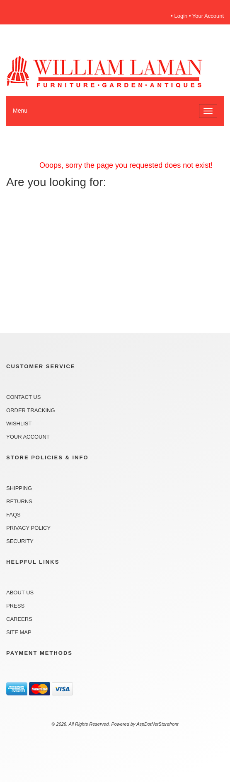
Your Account (208, 16)
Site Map (18, 632)
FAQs (13, 515)
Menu (20, 110)
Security (20, 541)
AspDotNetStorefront (157, 724)
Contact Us (23, 397)
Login (181, 16)
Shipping (19, 488)
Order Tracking (30, 410)
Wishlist (18, 423)
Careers (19, 619)
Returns (19, 501)
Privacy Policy (28, 528)
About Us (20, 592)
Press (15, 606)
